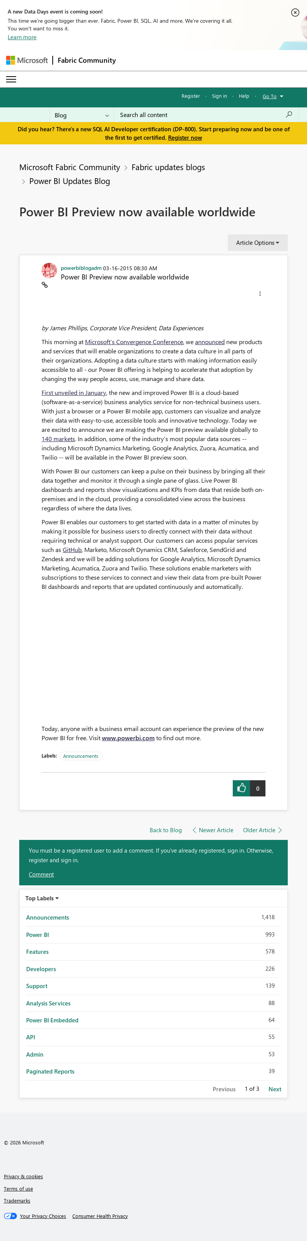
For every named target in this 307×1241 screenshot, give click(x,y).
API (30, 1037)
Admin (34, 1054)
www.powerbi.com (128, 738)
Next (275, 1089)
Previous (224, 1089)
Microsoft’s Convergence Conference (134, 342)
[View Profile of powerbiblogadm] (81, 267)
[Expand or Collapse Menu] (11, 79)
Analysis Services (48, 1003)
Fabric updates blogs (168, 166)
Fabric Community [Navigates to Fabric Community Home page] (87, 60)
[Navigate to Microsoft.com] (27, 60)
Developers (41, 969)
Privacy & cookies (23, 1176)
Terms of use (18, 1188)
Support (36, 986)
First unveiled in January (74, 392)
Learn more (22, 37)
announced (210, 342)
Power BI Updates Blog (69, 180)
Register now (185, 137)
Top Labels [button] (39, 898)
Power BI (37, 934)
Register (191, 95)
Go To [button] (270, 96)
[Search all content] (206, 114)
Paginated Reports (50, 1071)
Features (37, 951)
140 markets (58, 439)
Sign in (219, 95)
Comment (41, 874)
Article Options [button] (255, 242)
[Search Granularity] (81, 114)
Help (244, 95)
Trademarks (17, 1200)
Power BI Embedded (52, 1020)
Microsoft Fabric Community (69, 166)
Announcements (80, 755)
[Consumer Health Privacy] (100, 1216)
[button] (260, 295)
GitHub (72, 549)
